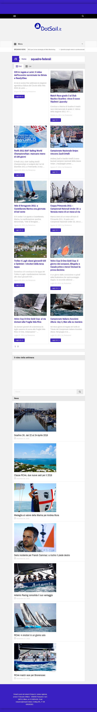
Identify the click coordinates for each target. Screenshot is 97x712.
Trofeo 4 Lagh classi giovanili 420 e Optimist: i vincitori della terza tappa (30, 263)
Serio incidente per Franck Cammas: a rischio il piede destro (42, 555)
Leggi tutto (19, 96)
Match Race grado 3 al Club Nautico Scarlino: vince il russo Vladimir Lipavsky (65, 98)
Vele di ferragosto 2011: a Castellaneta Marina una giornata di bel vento (29, 208)
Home (24, 59)
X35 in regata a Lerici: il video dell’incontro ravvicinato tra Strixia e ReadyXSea (30, 75)
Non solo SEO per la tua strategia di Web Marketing (40, 49)
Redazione (32, 92)
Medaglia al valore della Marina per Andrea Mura (36, 515)
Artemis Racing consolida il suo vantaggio (33, 595)
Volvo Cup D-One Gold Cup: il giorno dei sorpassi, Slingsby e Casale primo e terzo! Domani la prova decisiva (65, 265)
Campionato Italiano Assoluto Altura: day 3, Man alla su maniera (66, 320)
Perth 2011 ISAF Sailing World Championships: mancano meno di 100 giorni (29, 153)
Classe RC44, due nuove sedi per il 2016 (33, 475)
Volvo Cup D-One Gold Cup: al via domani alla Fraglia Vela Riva (30, 320)
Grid (18, 66)
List (28, 66)
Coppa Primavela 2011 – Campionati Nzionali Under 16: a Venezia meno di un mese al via (65, 208)
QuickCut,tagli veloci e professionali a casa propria (79, 49)
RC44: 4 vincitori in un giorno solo (29, 635)
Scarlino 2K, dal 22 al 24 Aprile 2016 (31, 435)
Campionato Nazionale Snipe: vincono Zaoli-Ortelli (64, 152)
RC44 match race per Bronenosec (29, 675)
